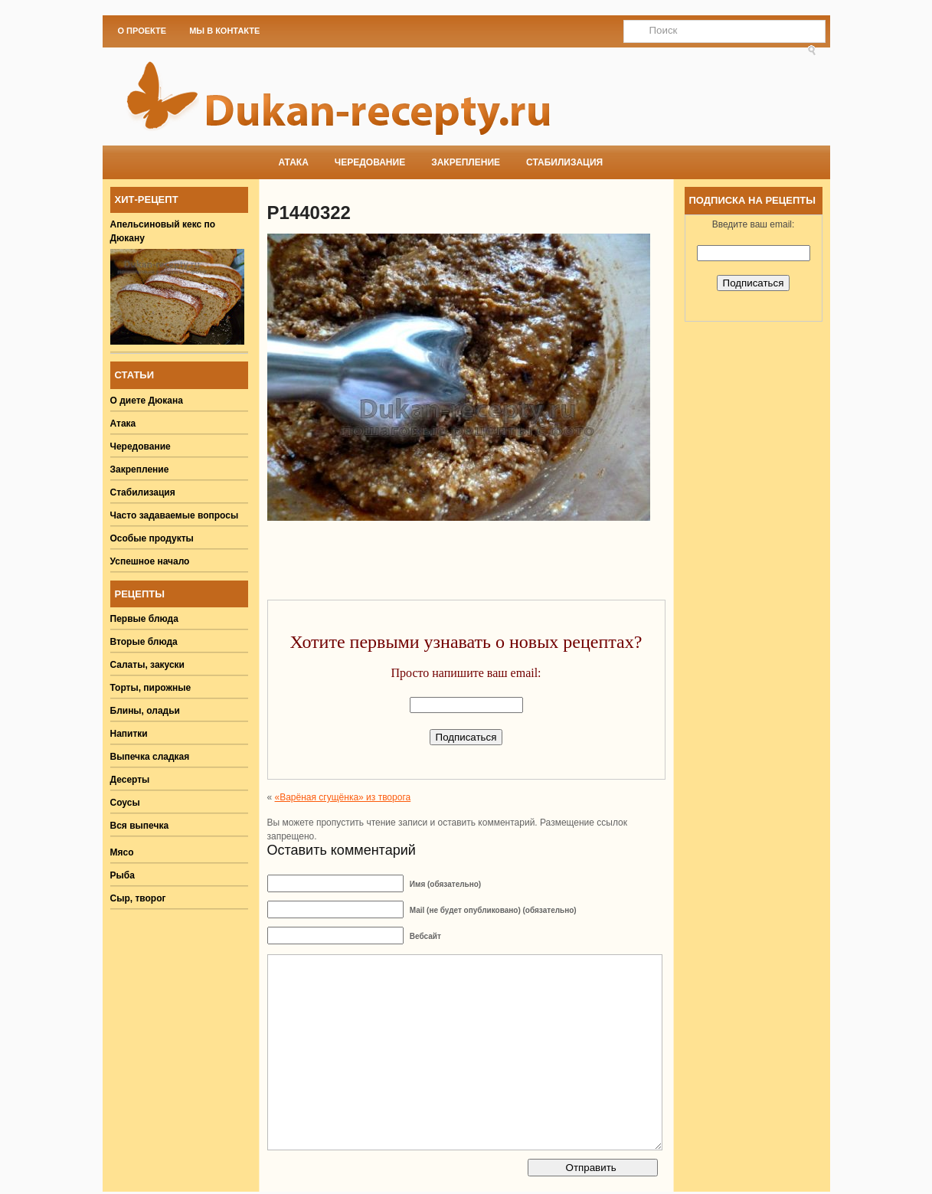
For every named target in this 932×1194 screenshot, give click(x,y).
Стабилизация (564, 162)
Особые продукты (152, 538)
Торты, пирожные (150, 687)
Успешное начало (150, 561)
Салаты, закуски (147, 664)
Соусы (125, 802)
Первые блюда (144, 618)
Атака (294, 162)
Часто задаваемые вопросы (174, 515)
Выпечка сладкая (150, 756)
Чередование (370, 162)
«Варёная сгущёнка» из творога (343, 797)
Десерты (130, 779)
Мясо (122, 852)
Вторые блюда (144, 641)
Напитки (129, 733)
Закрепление (465, 162)
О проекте (142, 30)
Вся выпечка (139, 825)
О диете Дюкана (146, 400)
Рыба (122, 875)
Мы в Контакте (224, 30)
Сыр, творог (138, 898)
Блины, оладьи (145, 710)
